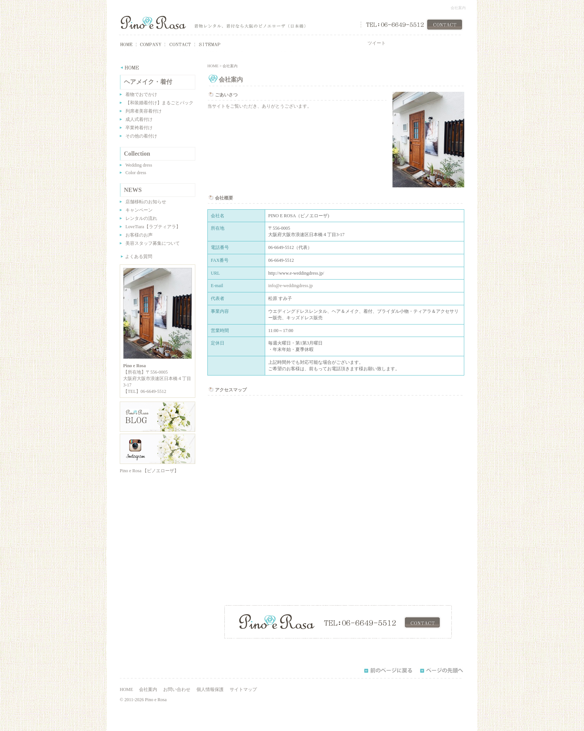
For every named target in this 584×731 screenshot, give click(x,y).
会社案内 (148, 689)
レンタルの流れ (141, 218)
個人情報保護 (210, 689)
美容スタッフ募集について (152, 243)
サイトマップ (243, 689)
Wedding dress (138, 165)
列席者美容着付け (143, 111)
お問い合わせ (176, 689)
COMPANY (150, 44)
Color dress (135, 172)
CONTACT (444, 24)
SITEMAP (208, 44)
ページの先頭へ (444, 670)
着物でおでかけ (141, 94)
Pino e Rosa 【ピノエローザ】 (149, 470)
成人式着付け (139, 119)
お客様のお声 (139, 235)
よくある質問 (138, 256)
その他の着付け (141, 136)
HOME (122, 44)
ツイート (377, 43)
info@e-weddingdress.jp (290, 285)
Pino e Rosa (153, 23)
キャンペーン (139, 210)
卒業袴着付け (139, 127)
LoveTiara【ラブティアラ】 (153, 226)
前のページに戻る (388, 670)
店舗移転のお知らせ (145, 201)
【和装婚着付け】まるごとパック (159, 102)
